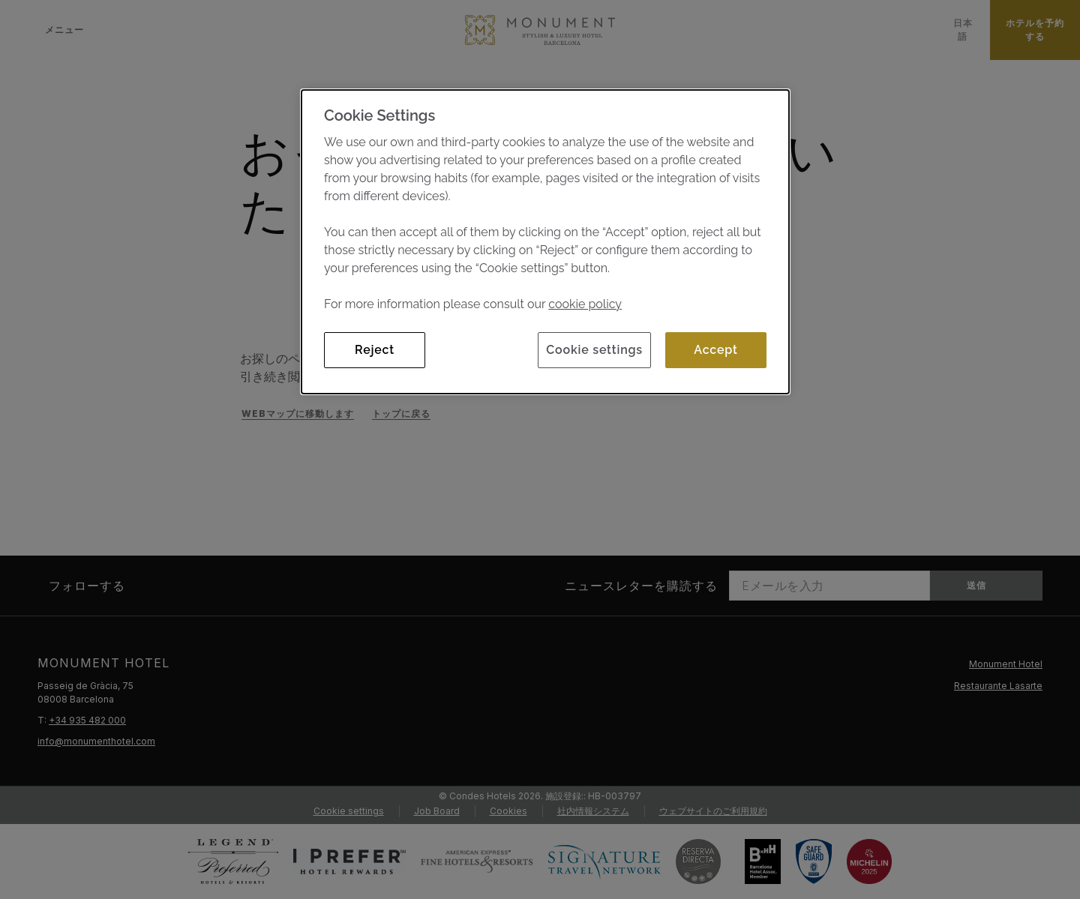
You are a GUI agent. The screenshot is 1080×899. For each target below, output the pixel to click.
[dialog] (545, 242)
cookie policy (585, 304)
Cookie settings (594, 350)
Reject (374, 350)
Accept (715, 350)
